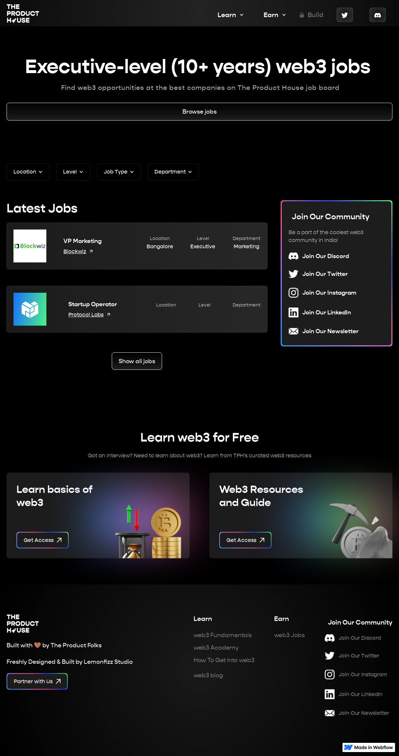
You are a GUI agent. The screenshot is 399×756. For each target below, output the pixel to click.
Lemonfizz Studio (108, 665)
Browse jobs (199, 111)
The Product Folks (76, 648)
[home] (23, 14)
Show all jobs (137, 361)
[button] (227, 14)
